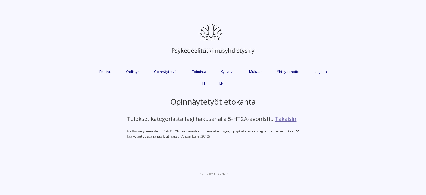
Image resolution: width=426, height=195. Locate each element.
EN (221, 83)
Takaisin (285, 118)
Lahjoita (320, 71)
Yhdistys (133, 71)
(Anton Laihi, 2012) (211, 134)
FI (203, 83)
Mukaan (256, 71)
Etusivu (105, 71)
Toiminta (199, 71)
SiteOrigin (221, 173)
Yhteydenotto (288, 71)
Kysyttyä (228, 71)
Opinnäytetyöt (166, 71)
